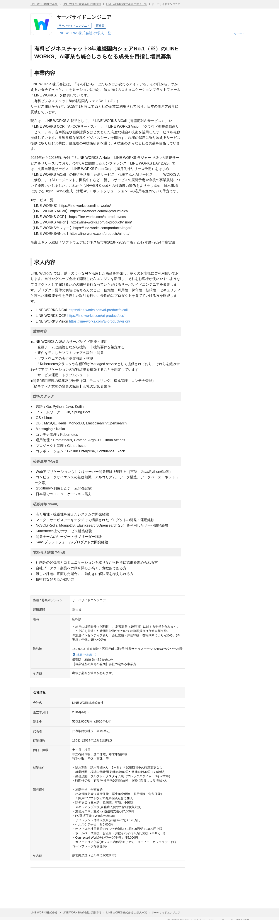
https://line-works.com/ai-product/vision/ (99, 321)
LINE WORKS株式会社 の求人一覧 (126, 4)
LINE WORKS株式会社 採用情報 (82, 4)
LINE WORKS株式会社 (44, 4)
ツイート (239, 33)
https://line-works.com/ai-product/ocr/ (95, 316)
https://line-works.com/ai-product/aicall (98, 310)
